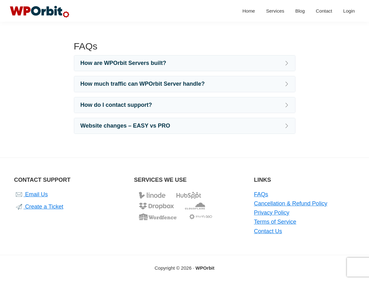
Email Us (31, 194)
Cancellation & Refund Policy (290, 203)
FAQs (261, 194)
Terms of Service (275, 222)
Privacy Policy (271, 212)
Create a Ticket (38, 207)
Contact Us (268, 231)
